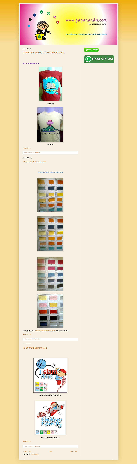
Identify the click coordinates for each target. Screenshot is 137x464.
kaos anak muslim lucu (35, 348)
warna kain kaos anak (34, 161)
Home (50, 451)
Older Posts (73, 451)
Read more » (26, 148)
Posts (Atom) (34, 454)
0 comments (37, 152)
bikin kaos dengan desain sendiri (45, 330)
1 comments (37, 446)
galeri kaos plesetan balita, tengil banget (44, 52)
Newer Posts (27, 451)
